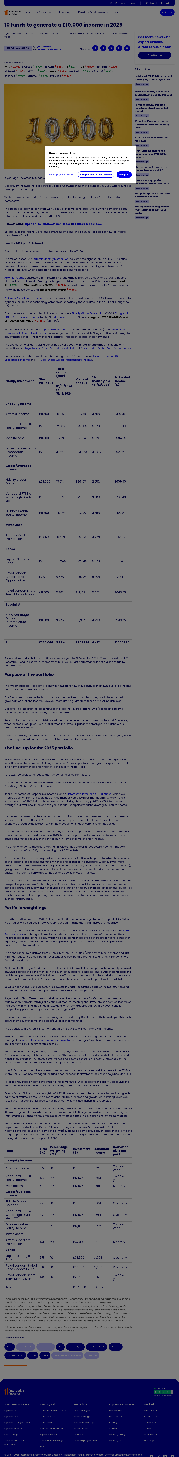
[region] (90, 164)
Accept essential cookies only (96, 174)
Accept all (124, 174)
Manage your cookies (61, 174)
